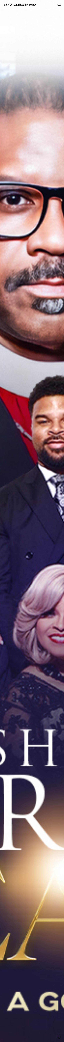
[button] (59, 4)
